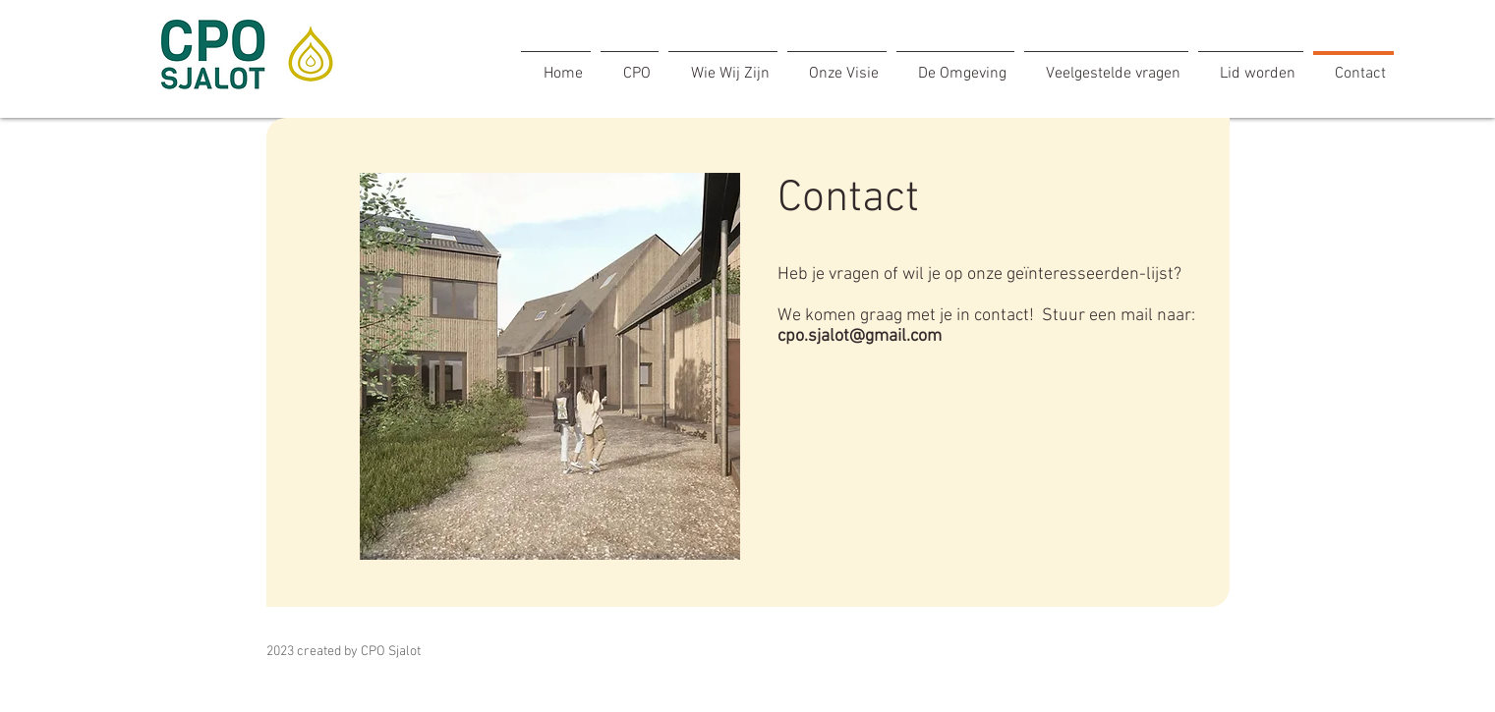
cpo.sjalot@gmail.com (859, 336)
